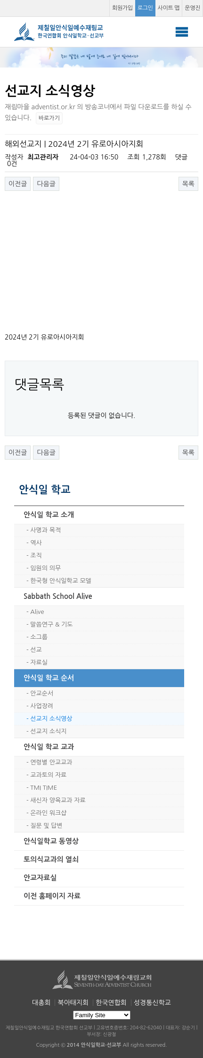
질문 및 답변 (46, 826)
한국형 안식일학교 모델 (60, 581)
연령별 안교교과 (51, 762)
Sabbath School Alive (58, 596)
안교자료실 (40, 877)
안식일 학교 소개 (49, 514)
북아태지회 (73, 1002)
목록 (188, 184)
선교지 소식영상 (51, 719)
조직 (35, 555)
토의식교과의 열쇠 (51, 859)
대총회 (41, 1002)
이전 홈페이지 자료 (52, 895)
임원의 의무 (45, 568)
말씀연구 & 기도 (51, 624)
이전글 (17, 184)
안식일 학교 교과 (49, 746)
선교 (35, 650)
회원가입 (122, 8)
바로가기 (49, 118)
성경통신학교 (152, 1002)
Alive (37, 612)
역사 (35, 543)
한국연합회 (111, 1002)
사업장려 (41, 706)
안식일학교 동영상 (51, 841)
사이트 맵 (169, 8)
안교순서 (41, 693)
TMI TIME (43, 788)
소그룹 (39, 637)
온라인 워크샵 (48, 813)
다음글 (46, 184)
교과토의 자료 (48, 775)
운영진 (192, 8)
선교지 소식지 (48, 731)
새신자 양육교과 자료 (57, 800)
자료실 (39, 662)
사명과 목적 (45, 530)
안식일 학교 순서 (49, 677)
